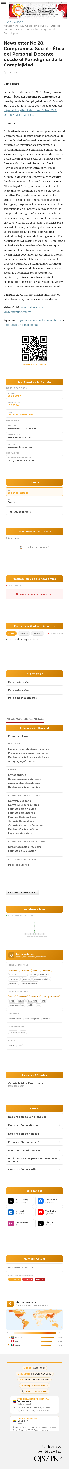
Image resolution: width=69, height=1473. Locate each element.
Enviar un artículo (22, 892)
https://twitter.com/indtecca (21, 324)
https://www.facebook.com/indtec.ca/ (39, 320)
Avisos (18, 22)
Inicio (8, 22)
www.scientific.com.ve (17, 312)
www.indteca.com (32, 307)
